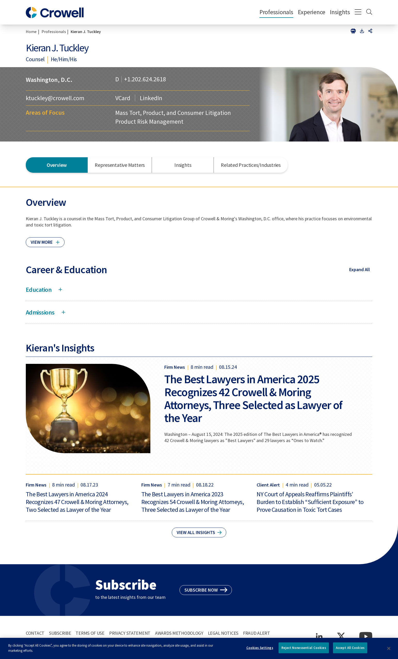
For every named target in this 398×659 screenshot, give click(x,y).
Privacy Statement (129, 633)
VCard (122, 98)
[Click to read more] (45, 240)
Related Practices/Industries (251, 165)
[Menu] (358, 12)
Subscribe (60, 633)
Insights (340, 12)
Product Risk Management (149, 121)
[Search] (369, 12)
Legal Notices (223, 633)
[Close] (388, 650)
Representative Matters (120, 165)
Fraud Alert (256, 633)
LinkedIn (151, 98)
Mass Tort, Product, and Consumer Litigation (173, 113)
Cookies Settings (259, 650)
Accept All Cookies (350, 650)
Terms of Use (90, 633)
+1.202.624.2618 (145, 79)
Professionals (276, 12)
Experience (311, 12)
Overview (57, 165)
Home (31, 31)
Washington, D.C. (49, 80)
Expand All (359, 269)
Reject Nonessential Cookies (303, 650)
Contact (35, 633)
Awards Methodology (179, 633)
